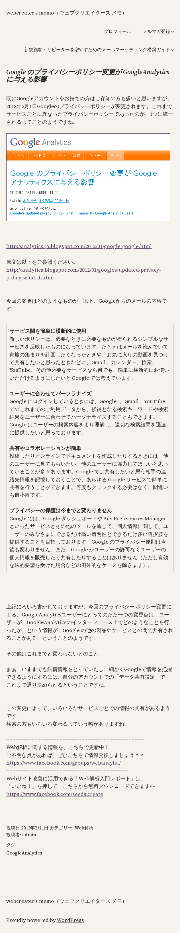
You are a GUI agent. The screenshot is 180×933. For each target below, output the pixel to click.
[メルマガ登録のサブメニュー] (172, 31)
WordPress (70, 920)
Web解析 (84, 828)
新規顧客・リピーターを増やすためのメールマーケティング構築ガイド (97, 49)
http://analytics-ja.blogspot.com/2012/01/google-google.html (79, 246)
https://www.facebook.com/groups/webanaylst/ (63, 762)
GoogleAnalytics (24, 853)
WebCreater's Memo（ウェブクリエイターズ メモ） (66, 12)
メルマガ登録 (156, 31)
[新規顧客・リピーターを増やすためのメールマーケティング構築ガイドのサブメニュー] (172, 49)
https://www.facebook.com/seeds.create (54, 794)
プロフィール (117, 31)
